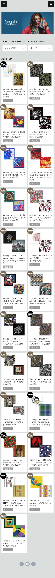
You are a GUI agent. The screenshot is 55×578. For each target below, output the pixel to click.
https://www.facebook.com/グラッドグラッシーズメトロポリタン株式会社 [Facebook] (22, 564)
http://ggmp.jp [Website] (33, 564)
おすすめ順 (10, 48)
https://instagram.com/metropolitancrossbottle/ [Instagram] (27, 564)
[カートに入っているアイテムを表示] (51, 4)
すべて (33, 48)
